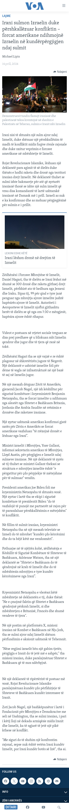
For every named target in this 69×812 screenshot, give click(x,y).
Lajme (6, 16)
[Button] (60, 72)
